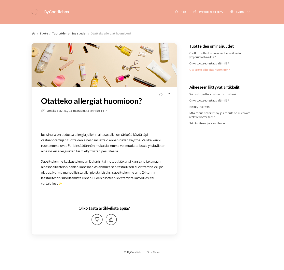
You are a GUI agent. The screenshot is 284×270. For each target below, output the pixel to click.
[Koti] (34, 12)
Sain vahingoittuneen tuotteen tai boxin (213, 94)
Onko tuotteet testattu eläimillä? (209, 63)
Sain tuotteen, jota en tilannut (207, 123)
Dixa (149, 252)
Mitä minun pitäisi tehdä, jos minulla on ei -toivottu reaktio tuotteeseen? (220, 115)
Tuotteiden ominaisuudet (69, 33)
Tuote (44, 33)
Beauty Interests (199, 107)
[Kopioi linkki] (169, 94)
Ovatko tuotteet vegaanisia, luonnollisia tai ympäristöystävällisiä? (215, 55)
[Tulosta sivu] (161, 94)
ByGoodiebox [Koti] (56, 11)
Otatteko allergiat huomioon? (111, 33)
